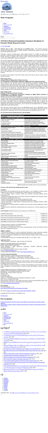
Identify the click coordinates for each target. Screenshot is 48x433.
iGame (5, 30)
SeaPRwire (6, 26)
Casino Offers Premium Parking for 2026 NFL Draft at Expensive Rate (20, 360)
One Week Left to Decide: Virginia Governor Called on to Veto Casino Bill (21, 348)
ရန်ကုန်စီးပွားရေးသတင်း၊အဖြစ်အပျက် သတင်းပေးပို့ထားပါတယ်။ (24, 392)
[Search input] (7, 37)
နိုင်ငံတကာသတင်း (8, 24)
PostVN (5, 387)
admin (8, 46)
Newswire (6, 382)
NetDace (6, 386)
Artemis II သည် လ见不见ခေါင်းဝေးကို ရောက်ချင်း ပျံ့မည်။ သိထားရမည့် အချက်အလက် (23, 342)
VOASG (6, 388)
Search (2, 36)
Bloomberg (6, 380)
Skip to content (4, 1)
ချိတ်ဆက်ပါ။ (6, 31)
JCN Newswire (7, 29)
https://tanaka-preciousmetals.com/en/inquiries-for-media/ (14, 288)
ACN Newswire (7, 27)
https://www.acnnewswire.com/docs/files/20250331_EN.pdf (21, 290)
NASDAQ (6, 379)
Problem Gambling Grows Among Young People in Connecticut (18, 357)
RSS (5, 324)
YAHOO (6, 378)
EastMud (6, 383)
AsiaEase (6, 384)
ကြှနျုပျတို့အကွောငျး (8, 33)
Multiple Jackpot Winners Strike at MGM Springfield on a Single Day (20, 353)
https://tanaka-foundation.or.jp (27, 251)
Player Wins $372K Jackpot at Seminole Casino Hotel (16, 359)
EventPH (6, 390)
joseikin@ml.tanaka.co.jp (10, 250)
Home (5, 23)
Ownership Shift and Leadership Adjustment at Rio (15, 355)
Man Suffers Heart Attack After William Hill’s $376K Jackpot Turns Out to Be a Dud (23, 350)
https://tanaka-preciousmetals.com (11, 283)
